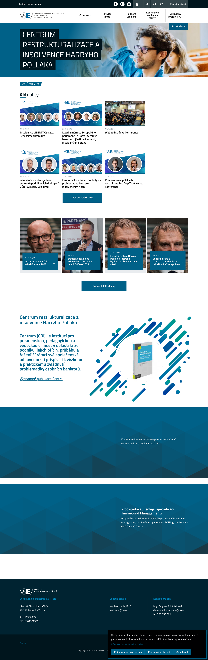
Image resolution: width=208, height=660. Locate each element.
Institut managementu (30, 4)
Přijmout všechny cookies (128, 652)
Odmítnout (182, 652)
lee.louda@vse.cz (119, 610)
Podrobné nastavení (159, 652)
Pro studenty (178, 26)
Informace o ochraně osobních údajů (127, 644)
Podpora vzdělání (131, 15)
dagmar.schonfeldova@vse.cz (169, 610)
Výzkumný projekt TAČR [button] (175, 15)
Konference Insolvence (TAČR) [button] (152, 15)
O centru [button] (84, 15)
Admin (23, 643)
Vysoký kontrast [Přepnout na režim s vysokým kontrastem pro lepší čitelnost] (178, 4)
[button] (116, 4)
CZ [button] (161, 4)
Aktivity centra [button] (107, 15)
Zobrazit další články (82, 197)
